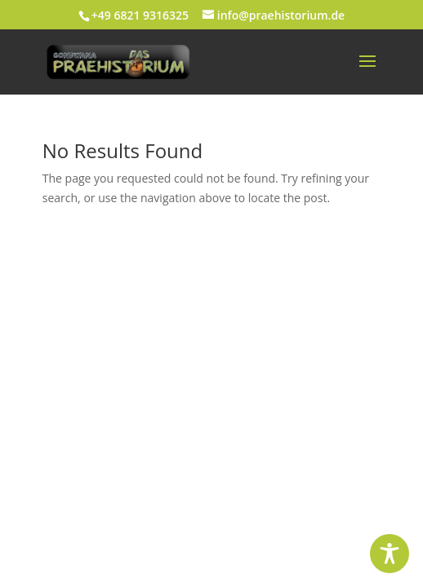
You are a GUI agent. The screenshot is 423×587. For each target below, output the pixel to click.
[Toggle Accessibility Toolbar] (389, 553)
